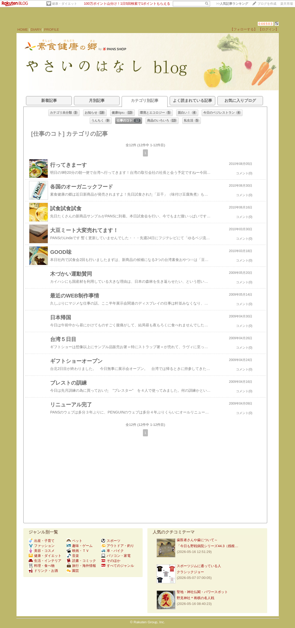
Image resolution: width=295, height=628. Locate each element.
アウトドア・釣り (117, 546)
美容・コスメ (42, 551)
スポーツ (110, 541)
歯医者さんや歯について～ (197, 540)
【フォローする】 (243, 29)
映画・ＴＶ (78, 551)
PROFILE (51, 30)
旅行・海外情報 (81, 566)
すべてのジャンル (117, 566)
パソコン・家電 (116, 556)
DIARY (36, 30)
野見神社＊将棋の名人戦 (195, 598)
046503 (265, 24)
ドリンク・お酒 (43, 571)
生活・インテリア (45, 561)
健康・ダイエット (64, 4)
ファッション (42, 546)
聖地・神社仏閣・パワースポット (202, 592)
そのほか (110, 561)
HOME (22, 30)
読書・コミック (81, 561)
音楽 (73, 556)
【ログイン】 (268, 29)
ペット (74, 541)
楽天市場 (286, 4)
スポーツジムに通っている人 (199, 566)
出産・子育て (42, 541)
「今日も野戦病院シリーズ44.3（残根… (207, 546)
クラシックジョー (190, 572)
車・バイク (112, 551)
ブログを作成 (267, 4)
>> (232, 4)
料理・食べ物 (42, 566)
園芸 (73, 571)
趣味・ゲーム (80, 546)
